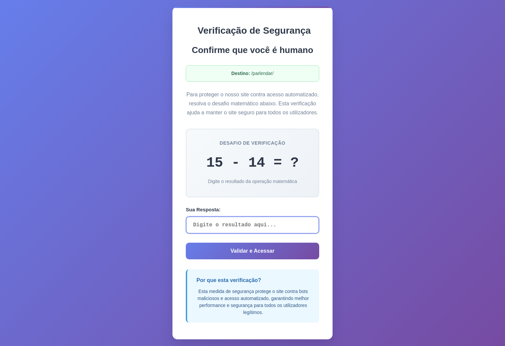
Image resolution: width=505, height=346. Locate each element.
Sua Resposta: (203, 209)
